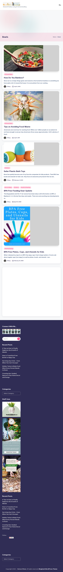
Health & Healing (25, 187)
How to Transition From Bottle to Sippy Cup (10, 356)
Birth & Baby (8, 187)
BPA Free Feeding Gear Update (18, 191)
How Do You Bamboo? (14, 78)
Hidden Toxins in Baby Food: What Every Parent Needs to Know (11, 368)
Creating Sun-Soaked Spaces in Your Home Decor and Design (11, 375)
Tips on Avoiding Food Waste (17, 127)
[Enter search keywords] (11, 339)
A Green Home (8, 74)
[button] (18, 339)
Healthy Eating (9, 248)
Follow (4, 535)
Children (7, 168)
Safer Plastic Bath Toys (14, 171)
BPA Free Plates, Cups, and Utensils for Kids (24, 252)
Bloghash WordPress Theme (48, 569)
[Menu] (60, 4)
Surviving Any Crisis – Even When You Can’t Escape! (11, 362)
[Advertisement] (31, 21)
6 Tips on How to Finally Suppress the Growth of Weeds (10, 350)
